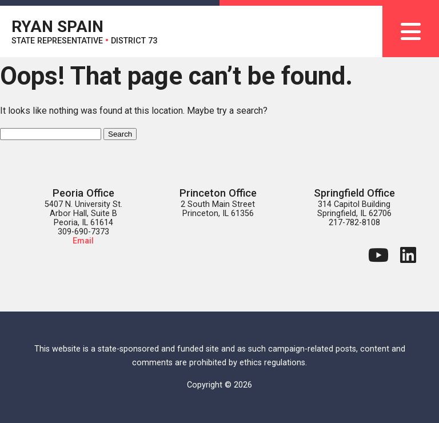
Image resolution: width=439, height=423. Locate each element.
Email (83, 241)
